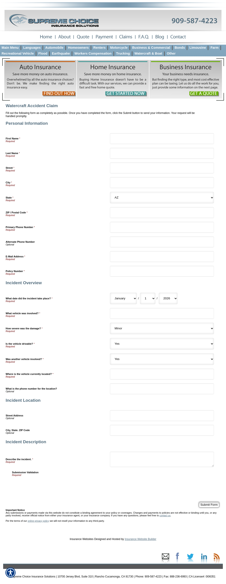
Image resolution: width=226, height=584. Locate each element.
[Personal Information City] (162, 182)
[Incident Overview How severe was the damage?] (162, 328)
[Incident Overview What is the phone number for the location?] (162, 388)
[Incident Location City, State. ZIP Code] (162, 430)
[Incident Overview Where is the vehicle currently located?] (162, 374)
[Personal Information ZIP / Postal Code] (162, 212)
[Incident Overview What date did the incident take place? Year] (168, 298)
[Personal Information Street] (162, 167)
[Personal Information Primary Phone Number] (162, 227)
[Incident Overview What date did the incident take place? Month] (123, 298)
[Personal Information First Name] (162, 138)
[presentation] (46, 485)
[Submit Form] (209, 505)
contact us (165, 515)
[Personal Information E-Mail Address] (162, 256)
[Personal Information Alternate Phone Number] (162, 241)
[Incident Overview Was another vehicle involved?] (162, 359)
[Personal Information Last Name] (162, 153)
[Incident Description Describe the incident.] (162, 459)
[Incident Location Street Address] (162, 415)
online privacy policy (38, 520)
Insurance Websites (81, 539)
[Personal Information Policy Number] (162, 271)
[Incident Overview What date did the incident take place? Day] (147, 298)
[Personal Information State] (162, 197)
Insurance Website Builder (140, 539)
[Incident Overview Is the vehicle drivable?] (162, 344)
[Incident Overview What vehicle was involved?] (162, 313)
